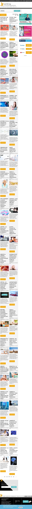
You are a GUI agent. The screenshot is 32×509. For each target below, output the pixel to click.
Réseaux (14, 6)
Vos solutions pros (29, 52)
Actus (1, 6)
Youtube (31, 496)
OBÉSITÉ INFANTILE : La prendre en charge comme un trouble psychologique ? (4, 369)
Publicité (18, 496)
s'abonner (25, 501)
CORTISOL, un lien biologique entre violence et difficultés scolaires (13, 201)
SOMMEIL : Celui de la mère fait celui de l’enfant (13, 97)
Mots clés (2, 10)
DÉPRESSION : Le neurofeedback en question (4, 97)
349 (7, 476)
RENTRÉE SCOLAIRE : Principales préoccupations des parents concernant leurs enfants (4, 313)
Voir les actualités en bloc (17, 15)
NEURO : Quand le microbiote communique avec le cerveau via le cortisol (13, 450)
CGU (21, 496)
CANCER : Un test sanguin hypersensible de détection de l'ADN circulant (4, 423)
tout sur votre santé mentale (29, 45)
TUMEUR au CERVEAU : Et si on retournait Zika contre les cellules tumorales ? (4, 45)
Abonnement (10, 6)
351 (11, 476)
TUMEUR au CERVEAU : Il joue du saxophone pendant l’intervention (13, 394)
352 (13, 476)
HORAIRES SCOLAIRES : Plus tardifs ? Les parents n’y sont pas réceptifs (13, 124)
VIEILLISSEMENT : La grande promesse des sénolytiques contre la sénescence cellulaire (4, 202)
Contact (23, 496)
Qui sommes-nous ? (13, 496)
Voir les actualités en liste (15, 15)
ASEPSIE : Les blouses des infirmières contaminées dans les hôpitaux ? (4, 229)
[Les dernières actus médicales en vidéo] (25, 66)
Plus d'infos (11, 507)
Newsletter (8, 496)
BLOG (15, 6)
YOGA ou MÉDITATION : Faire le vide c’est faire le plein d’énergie (13, 45)
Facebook (25, 496)
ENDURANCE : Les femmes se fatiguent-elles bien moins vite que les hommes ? (4, 450)
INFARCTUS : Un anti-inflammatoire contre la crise (13, 368)
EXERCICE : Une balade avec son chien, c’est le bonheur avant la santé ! (13, 341)
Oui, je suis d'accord (22, 505)
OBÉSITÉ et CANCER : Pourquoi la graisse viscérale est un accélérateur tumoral (4, 258)
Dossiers (4, 6)
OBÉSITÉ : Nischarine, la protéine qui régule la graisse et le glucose (4, 72)
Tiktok (29, 496)
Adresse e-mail (3, 485)
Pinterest (28, 496)
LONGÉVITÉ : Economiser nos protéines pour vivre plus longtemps (13, 423)
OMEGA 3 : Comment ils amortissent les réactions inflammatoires (12, 174)
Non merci (20, 507)
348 (4, 476)
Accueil (4, 496)
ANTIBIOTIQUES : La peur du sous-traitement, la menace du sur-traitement (13, 285)
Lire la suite (3, 38)
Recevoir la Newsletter (25, 38)
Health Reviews (7, 6)
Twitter (26, 496)
